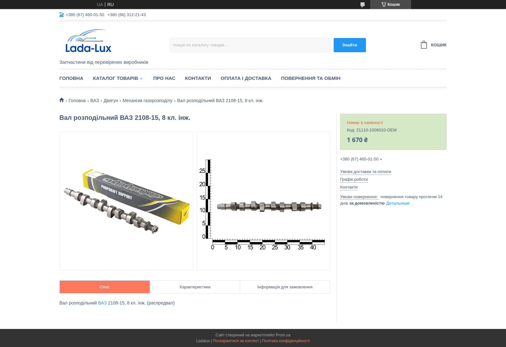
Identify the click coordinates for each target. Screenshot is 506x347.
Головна (71, 78)
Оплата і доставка (246, 78)
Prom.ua (283, 335)
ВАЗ (94, 100)
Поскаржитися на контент (236, 341)
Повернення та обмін (310, 78)
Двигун (111, 100)
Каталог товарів (115, 78)
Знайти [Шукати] (349, 45)
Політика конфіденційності (286, 341)
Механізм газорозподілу (148, 100)
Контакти (198, 78)
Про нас (164, 78)
